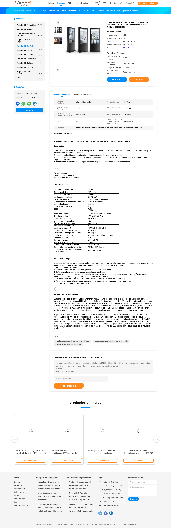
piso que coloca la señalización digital (68, 344)
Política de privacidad (22, 505)
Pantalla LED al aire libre (29, 25)
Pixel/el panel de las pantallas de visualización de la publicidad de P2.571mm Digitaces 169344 (101, 453)
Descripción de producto (83, 94)
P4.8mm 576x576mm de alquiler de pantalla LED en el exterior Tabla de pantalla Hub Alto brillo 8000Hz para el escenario (81, 508)
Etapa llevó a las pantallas (29, 72)
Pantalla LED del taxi (29, 67)
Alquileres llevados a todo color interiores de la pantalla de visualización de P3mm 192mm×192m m (80, 485)
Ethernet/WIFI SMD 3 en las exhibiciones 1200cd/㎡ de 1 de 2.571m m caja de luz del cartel (65, 453)
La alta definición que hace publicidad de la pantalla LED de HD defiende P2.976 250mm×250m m (49, 496)
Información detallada (62, 94)
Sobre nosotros (20, 492)
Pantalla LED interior (29, 29)
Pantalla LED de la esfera (29, 59)
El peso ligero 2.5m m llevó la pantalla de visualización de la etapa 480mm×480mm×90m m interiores (49, 485)
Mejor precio (116, 79)
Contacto (29, 110)
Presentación (69, 385)
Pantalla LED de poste (29, 63)
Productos (18, 485)
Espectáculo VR (20, 489)
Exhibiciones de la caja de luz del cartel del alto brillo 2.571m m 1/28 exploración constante (31, 453)
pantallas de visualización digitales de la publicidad (72, 341)
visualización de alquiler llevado (29, 35)
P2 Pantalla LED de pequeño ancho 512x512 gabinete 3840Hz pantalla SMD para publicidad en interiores (50, 508)
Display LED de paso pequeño (29, 41)
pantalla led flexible (29, 50)
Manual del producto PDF (132, 48)
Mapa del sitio (19, 499)
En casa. (17, 482)
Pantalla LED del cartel (29, 46)
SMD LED (29, 78)
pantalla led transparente (29, 54)
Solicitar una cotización (147, 3)
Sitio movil (18, 502)
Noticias (17, 495)
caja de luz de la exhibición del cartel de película (111, 341)
